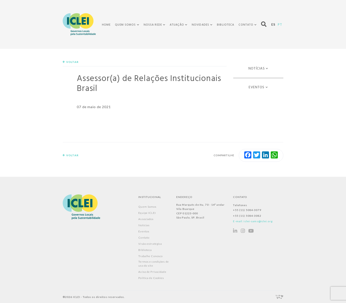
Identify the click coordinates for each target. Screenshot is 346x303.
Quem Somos (125, 25)
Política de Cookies (151, 278)
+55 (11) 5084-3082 (247, 215)
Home (106, 25)
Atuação (177, 25)
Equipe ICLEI (147, 213)
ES (273, 24)
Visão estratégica (150, 243)
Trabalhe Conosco (150, 256)
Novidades (200, 25)
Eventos (257, 87)
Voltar (71, 62)
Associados (146, 219)
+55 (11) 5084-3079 (247, 210)
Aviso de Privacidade (152, 271)
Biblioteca (225, 25)
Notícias (256, 68)
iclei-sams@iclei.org (258, 221)
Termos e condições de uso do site (153, 263)
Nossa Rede (153, 25)
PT (280, 24)
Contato (246, 25)
